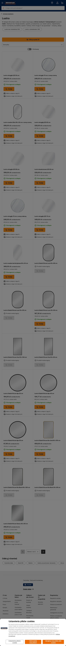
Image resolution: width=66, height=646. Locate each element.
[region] (33, 632)
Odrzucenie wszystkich (33, 642)
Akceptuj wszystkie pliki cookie (53, 642)
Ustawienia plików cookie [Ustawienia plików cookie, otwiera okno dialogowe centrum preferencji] (15, 642)
